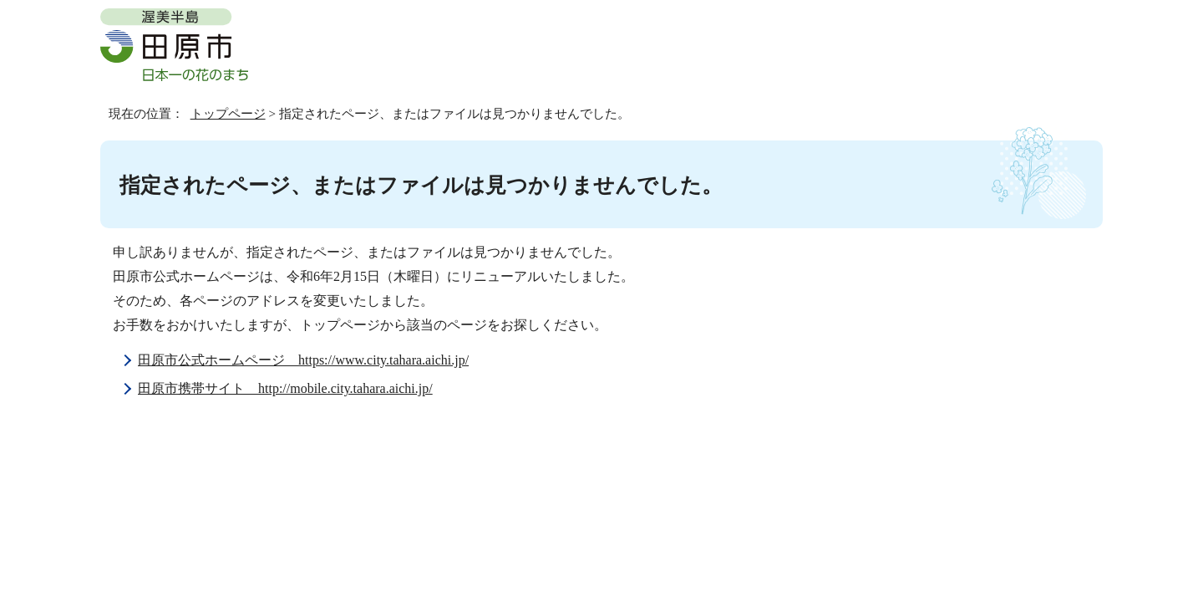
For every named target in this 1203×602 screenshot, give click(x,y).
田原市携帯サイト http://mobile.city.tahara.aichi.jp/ (285, 388)
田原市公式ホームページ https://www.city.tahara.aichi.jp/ (303, 360)
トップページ (228, 113)
